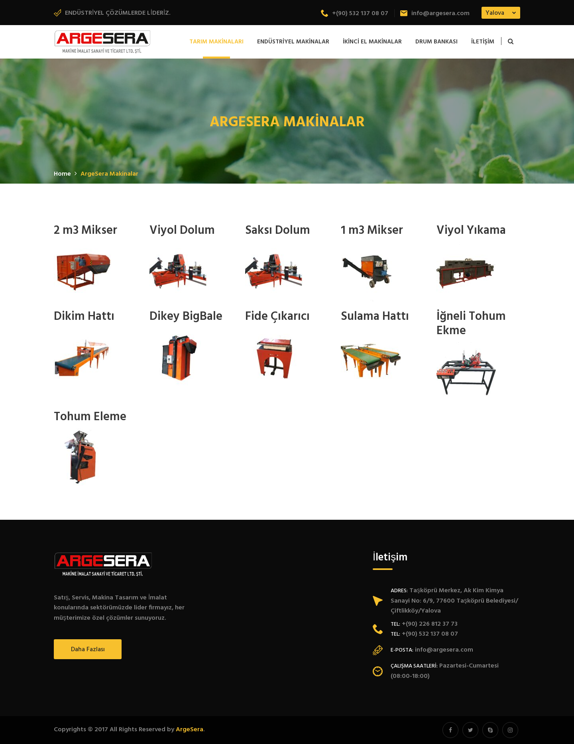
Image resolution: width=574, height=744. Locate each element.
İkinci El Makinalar (372, 42)
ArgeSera (189, 729)
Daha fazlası (88, 649)
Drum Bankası (436, 42)
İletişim (482, 42)
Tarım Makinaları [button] (216, 42)
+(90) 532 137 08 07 (354, 13)
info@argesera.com (435, 13)
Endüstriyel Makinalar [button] (293, 42)
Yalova (495, 13)
